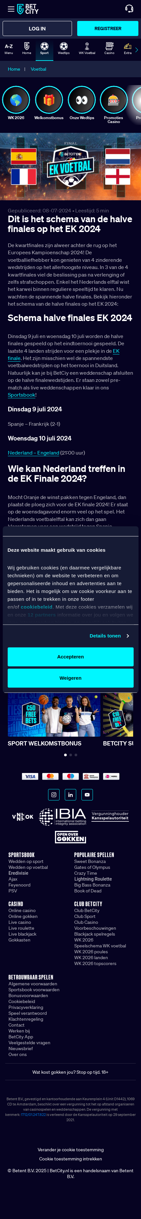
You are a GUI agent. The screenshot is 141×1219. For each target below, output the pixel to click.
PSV (13, 891)
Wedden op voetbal (28, 867)
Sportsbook (21, 394)
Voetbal (38, 69)
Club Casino (86, 922)
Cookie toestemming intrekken (70, 1159)
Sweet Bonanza (90, 861)
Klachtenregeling (26, 1019)
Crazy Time (85, 873)
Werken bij (19, 1031)
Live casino (20, 922)
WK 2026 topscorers (95, 963)
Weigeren (70, 678)
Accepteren (70, 656)
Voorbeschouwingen (95, 928)
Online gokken (23, 916)
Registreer (108, 28)
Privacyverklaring (26, 1007)
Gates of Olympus (92, 867)
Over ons (18, 1054)
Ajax (13, 879)
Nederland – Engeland (33, 452)
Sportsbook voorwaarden (34, 990)
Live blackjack (22, 934)
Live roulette (21, 928)
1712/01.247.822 (33, 1114)
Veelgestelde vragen (29, 1043)
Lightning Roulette (93, 879)
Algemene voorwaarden (33, 984)
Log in (37, 28)
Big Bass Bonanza (92, 885)
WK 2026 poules (91, 952)
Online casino (22, 910)
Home (14, 69)
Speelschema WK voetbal (100, 946)
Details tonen (105, 635)
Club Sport (85, 916)
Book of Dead (87, 891)
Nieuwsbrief (21, 1048)
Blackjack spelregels (94, 934)
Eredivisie (18, 873)
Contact (17, 1025)
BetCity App (21, 1037)
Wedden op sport (26, 861)
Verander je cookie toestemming (71, 1150)
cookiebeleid (37, 607)
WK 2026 (83, 940)
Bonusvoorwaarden (28, 995)
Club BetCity (86, 910)
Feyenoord (19, 885)
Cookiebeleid (22, 1001)
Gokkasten (19, 940)
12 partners (42, 615)
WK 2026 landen (91, 957)
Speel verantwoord (28, 1013)
